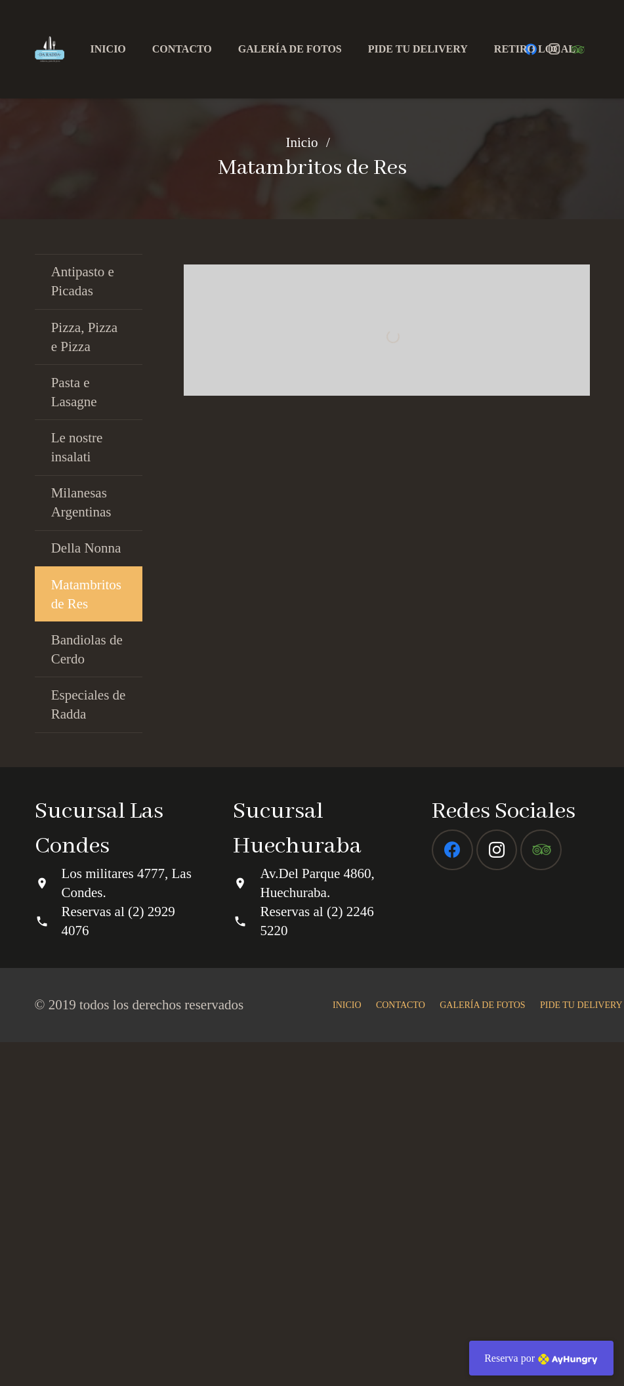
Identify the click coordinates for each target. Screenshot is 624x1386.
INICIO (347, 1349)
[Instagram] (497, 1194)
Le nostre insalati (77, 447)
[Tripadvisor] (541, 1194)
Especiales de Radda (88, 704)
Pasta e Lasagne (74, 392)
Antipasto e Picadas (82, 281)
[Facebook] (452, 1194)
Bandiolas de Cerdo (87, 649)
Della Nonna (86, 548)
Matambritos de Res (86, 594)
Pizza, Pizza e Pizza (84, 337)
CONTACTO (400, 1349)
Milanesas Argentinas (81, 502)
